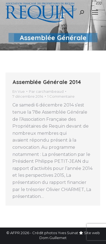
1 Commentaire (61, 96)
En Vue (18, 91)
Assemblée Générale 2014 (46, 81)
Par (46, 91)
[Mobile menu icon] (94, 12)
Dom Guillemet (53, 237)
